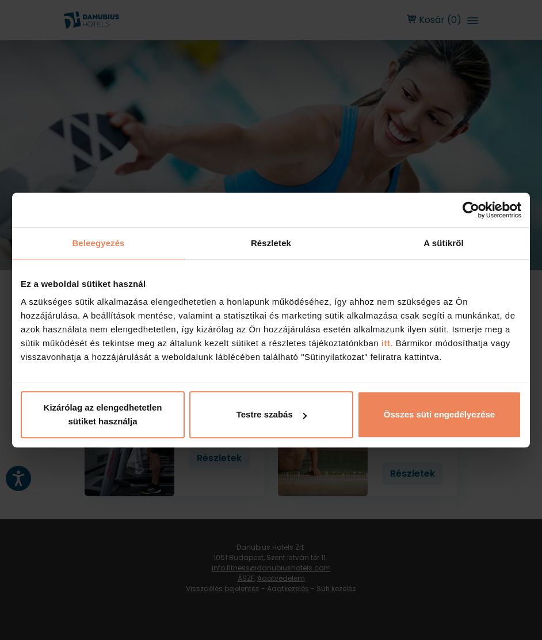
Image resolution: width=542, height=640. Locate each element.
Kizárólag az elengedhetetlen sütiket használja (103, 414)
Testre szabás (271, 414)
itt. (386, 343)
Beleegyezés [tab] (98, 243)
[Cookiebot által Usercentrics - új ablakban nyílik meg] (471, 210)
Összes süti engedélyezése (439, 414)
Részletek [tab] (271, 243)
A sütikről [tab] (443, 243)
